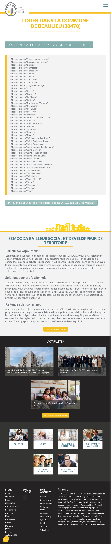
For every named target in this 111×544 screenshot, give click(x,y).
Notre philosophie (10, 501)
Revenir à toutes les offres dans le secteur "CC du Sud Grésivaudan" (51, 202)
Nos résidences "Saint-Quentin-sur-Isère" (30, 167)
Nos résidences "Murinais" (23, 114)
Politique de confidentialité (11, 533)
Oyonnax (44, 513)
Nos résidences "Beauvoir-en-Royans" (28, 61)
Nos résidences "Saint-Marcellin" (26, 161)
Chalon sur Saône (44, 508)
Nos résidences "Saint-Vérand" (24, 176)
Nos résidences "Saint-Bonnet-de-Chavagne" (31, 146)
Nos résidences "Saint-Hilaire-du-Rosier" (29, 152)
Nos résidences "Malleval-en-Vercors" (28, 102)
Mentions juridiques (9, 527)
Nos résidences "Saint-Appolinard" (26, 144)
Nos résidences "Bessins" (22, 64)
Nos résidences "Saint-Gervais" (25, 149)
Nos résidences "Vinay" (21, 190)
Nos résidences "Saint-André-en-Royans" (29, 141)
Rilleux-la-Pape (46, 517)
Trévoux (43, 526)
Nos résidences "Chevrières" (23, 79)
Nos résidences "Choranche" (23, 82)
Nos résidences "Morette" (22, 111)
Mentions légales (9, 514)
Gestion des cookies (10, 520)
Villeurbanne (45, 530)
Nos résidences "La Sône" (22, 100)
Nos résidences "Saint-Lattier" (24, 158)
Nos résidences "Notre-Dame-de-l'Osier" (30, 117)
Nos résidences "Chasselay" (23, 70)
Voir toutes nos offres (55, 329)
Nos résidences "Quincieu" (23, 129)
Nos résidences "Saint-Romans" (25, 170)
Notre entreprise (9, 495)
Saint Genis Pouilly (44, 521)
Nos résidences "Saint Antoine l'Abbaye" (29, 138)
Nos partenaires (11, 506)
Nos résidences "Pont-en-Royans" (26, 123)
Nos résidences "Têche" (21, 182)
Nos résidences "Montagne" (23, 105)
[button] (6, 539)
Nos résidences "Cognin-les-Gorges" (27, 85)
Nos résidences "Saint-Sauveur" (25, 173)
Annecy (43, 496)
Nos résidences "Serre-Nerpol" (25, 179)
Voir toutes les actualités (55, 415)
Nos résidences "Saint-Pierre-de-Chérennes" (31, 164)
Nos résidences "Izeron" (21, 91)
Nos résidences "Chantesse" (23, 67)
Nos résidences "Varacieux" (23, 185)
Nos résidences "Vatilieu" (22, 187)
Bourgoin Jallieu (46, 503)
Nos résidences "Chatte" (21, 76)
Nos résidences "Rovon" (21, 135)
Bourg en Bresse (46, 500)
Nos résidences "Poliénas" (22, 120)
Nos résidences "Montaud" (23, 108)
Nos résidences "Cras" (21, 88)
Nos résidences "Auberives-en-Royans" (29, 59)
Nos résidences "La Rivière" (23, 97)
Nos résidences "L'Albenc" (22, 94)
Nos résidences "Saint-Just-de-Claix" (27, 155)
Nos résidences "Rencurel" (22, 132)
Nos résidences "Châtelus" (22, 73)
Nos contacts (10, 510)
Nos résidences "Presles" (22, 126)
